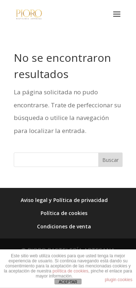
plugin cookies (118, 279)
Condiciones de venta (64, 226)
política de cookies (70, 271)
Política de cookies (64, 213)
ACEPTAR (68, 282)
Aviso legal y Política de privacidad (64, 200)
